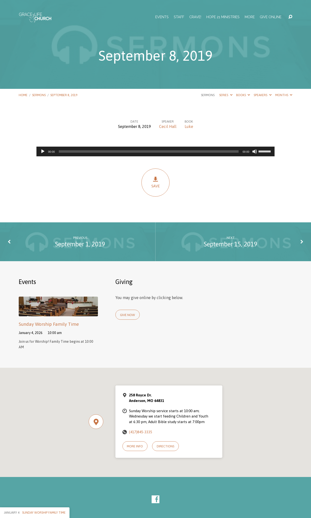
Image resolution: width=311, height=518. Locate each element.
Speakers (262, 95)
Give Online (270, 17)
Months (283, 95)
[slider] (149, 151)
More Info (135, 446)
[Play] (42, 151)
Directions (165, 446)
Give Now (127, 315)
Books (243, 95)
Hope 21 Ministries (223, 17)
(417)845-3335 (140, 432)
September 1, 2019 (80, 244)
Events (162, 17)
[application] (155, 151)
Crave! (195, 17)
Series (225, 95)
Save (155, 182)
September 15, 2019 (230, 244)
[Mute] (254, 151)
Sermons (39, 95)
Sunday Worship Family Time (49, 324)
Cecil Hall (167, 126)
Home (23, 95)
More (250, 17)
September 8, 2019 (64, 95)
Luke (189, 126)
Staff (179, 17)
